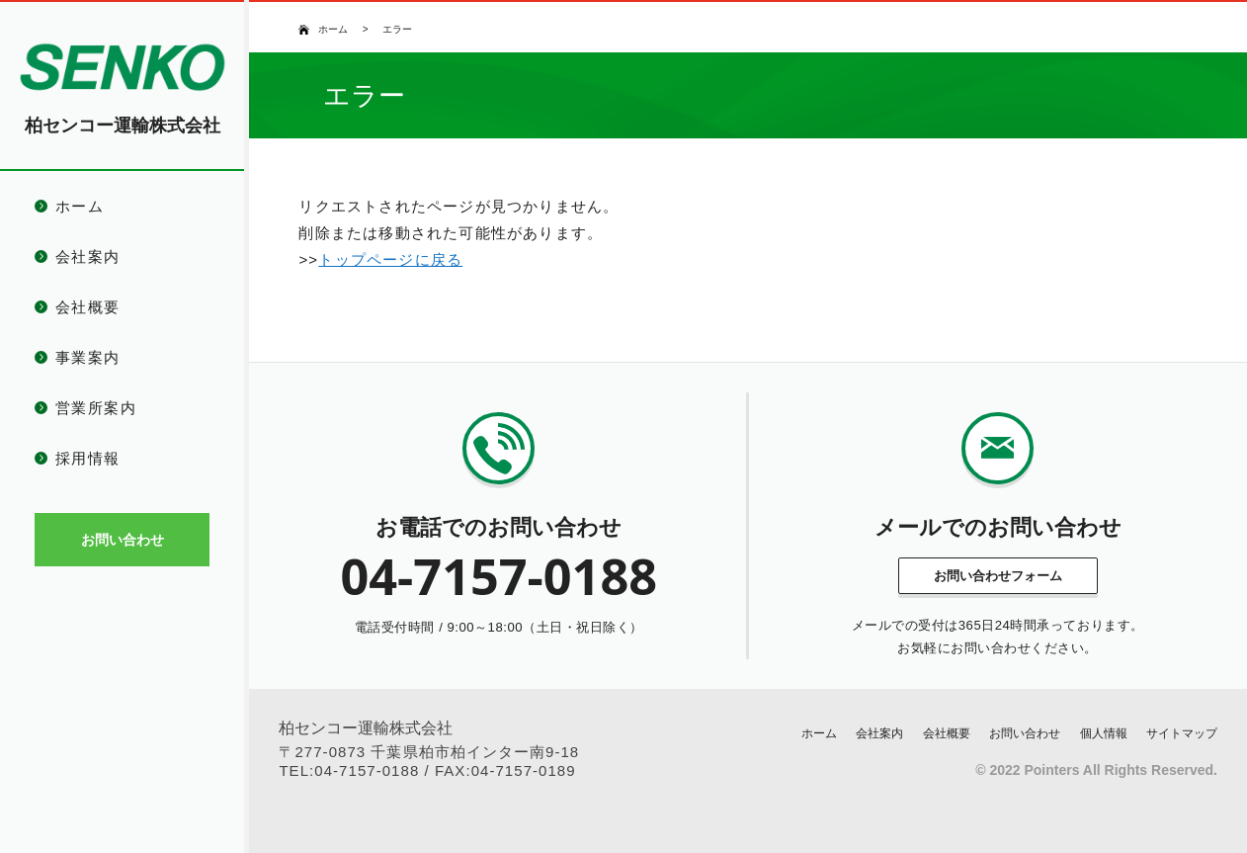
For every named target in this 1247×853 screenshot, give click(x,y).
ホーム (79, 206)
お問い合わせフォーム (998, 575)
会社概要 (88, 307)
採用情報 (88, 458)
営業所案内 (95, 407)
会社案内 (88, 256)
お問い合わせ (1024, 733)
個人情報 (1103, 733)
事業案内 (88, 357)
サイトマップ (1181, 733)
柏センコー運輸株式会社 (122, 125)
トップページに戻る (390, 259)
